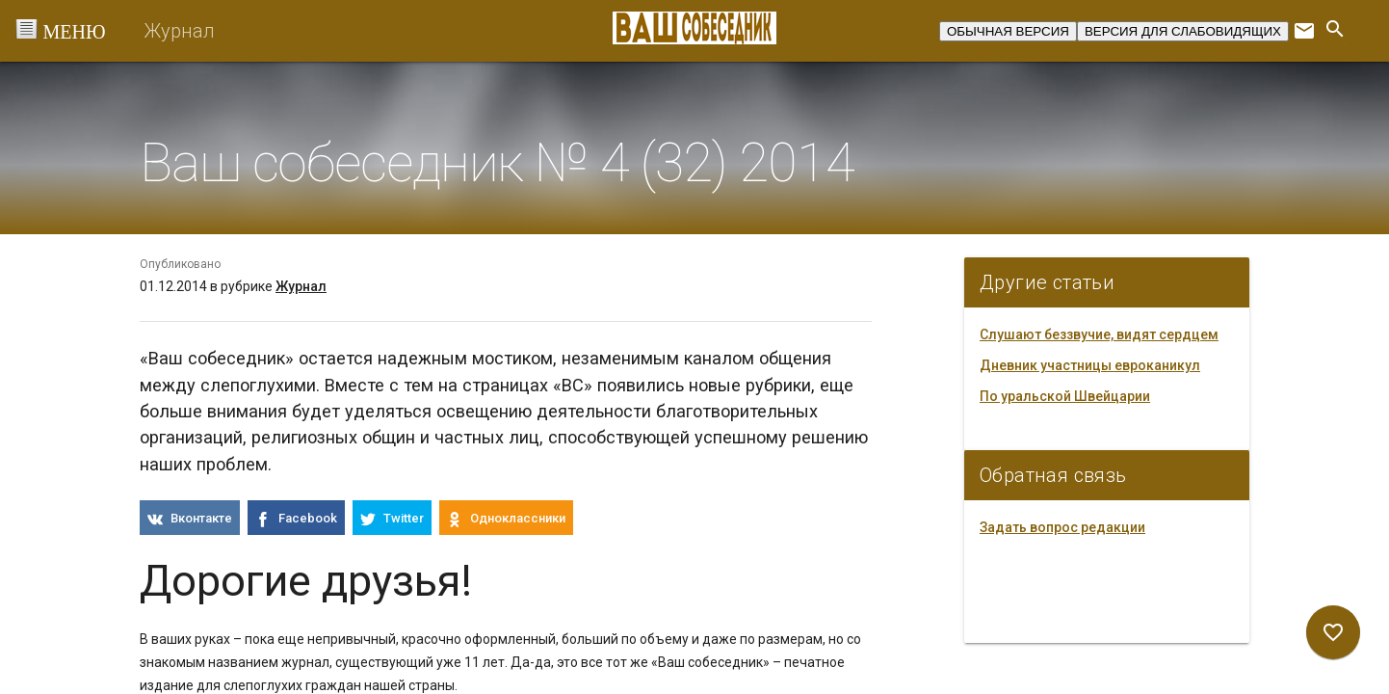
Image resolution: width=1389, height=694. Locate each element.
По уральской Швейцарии (1065, 396)
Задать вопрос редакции (1062, 527)
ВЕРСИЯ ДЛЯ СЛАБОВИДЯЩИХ (1183, 31)
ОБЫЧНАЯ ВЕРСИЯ (1008, 31)
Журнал (179, 30)
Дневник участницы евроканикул (1090, 365)
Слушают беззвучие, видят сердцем (1099, 334)
